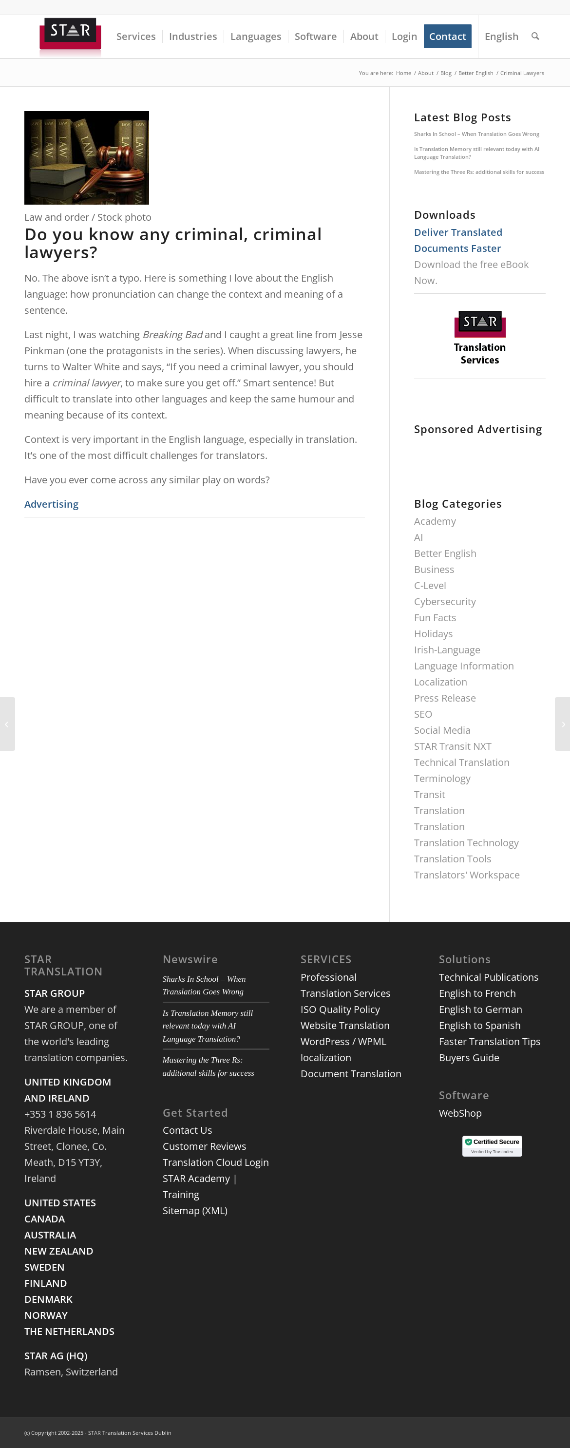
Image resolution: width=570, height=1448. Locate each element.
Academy (435, 521)
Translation (439, 810)
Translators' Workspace (467, 874)
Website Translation (345, 1025)
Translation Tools (453, 858)
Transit (429, 794)
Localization (440, 681)
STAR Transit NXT (453, 746)
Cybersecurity (445, 601)
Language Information (464, 665)
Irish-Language (447, 649)
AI (418, 537)
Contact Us (187, 1130)
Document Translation (351, 1073)
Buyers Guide (469, 1057)
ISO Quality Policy (340, 1009)
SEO (423, 714)
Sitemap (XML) (195, 1210)
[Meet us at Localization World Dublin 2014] (7, 724)
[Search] (535, 36)
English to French (477, 993)
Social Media (442, 730)
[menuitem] (136, 36)
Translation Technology (466, 842)
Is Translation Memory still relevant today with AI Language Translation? (476, 153)
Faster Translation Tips (490, 1041)
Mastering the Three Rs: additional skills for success (479, 171)
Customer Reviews (205, 1146)
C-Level (430, 585)
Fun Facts (435, 617)
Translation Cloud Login (216, 1162)
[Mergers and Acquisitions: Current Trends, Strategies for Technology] (562, 724)
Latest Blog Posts (463, 117)
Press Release (445, 698)
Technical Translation (462, 762)
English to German (480, 1009)
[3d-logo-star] (71, 36)
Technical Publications (489, 977)
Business (434, 569)
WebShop (460, 1113)
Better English (445, 553)
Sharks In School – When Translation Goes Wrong (476, 133)
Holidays (433, 633)
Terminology (442, 778)
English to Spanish (480, 1025)
